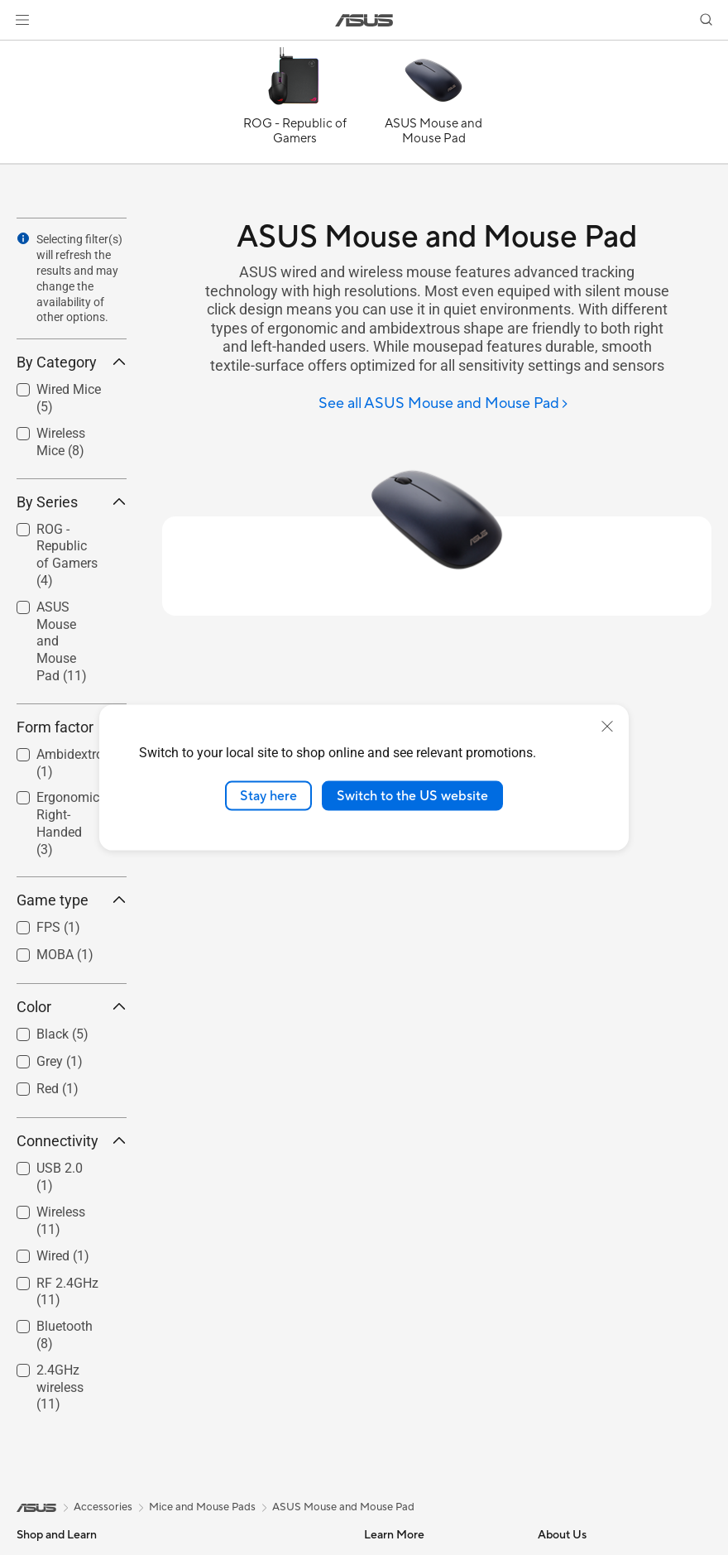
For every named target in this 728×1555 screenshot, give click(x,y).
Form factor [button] (72, 727)
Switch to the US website (412, 795)
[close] (607, 725)
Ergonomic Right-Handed (67, 823)
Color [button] (72, 1006)
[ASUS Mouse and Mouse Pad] (433, 106)
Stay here (268, 795)
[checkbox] (65, 556)
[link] (364, 20)
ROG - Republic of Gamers (67, 554)
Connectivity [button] (72, 1140)
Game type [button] (72, 900)
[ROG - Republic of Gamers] (294, 106)
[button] (22, 19)
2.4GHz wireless (60, 1387)
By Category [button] (72, 362)
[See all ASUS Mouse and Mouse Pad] (443, 404)
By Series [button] (72, 502)
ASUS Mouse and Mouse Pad (61, 641)
